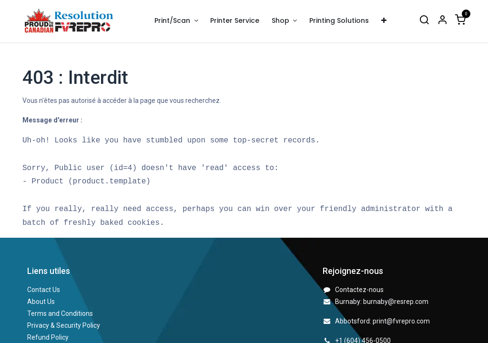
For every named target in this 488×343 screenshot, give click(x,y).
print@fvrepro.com (401, 321)
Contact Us (43, 289)
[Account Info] (442, 20)
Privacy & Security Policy (63, 325)
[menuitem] (235, 20)
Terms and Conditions (60, 313)
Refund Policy (48, 337)
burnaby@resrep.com (395, 301)
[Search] (424, 20)
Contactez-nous (359, 289)
